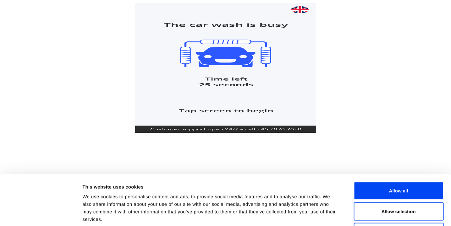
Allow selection (398, 164)
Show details (329, 213)
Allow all (398, 143)
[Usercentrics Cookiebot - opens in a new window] (40, 213)
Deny (398, 184)
